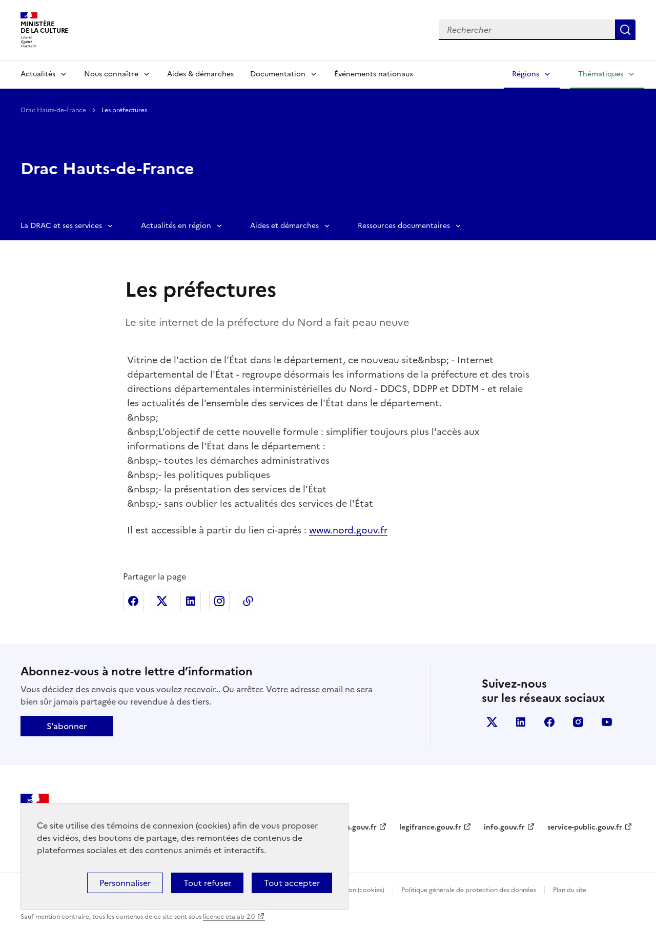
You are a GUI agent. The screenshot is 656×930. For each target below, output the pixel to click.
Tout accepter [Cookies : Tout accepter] (292, 883)
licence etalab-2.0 (229, 916)
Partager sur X (162, 601)
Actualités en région (176, 225)
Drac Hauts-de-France (54, 110)
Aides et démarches (284, 225)
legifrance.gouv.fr (430, 827)
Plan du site (569, 890)
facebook (549, 722)
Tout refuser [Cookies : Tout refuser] (207, 883)
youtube (607, 722)
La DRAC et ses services (61, 225)
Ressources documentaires (404, 225)
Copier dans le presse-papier (248, 601)
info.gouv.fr (504, 827)
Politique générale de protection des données (468, 890)
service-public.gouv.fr (584, 827)
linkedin (520, 722)
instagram (578, 722)
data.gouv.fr (355, 827)
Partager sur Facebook (133, 601)
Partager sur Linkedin (190, 601)
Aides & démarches (200, 74)
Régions (525, 74)
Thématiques (600, 74)
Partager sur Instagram (219, 601)
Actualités (37, 74)
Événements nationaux (373, 74)
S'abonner (67, 726)
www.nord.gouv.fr (348, 530)
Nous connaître (111, 74)
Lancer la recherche (625, 29)
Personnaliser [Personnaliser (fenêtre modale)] (125, 883)
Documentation (277, 74)
